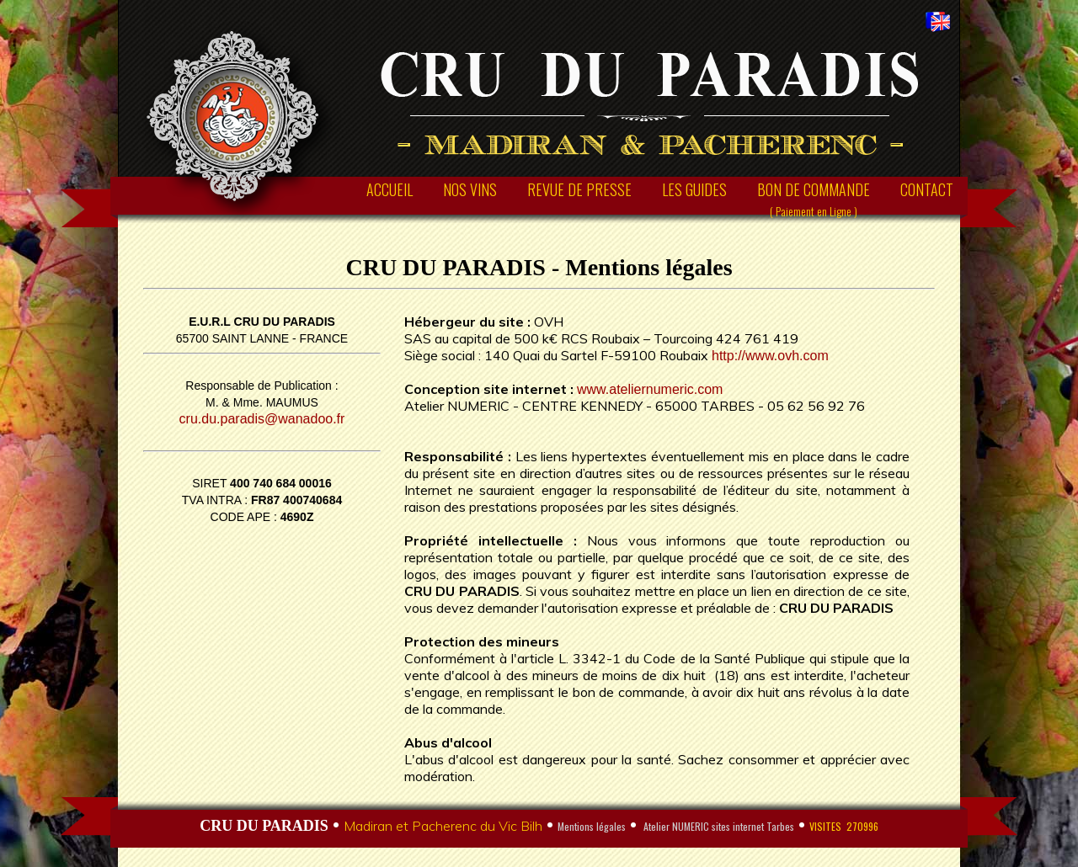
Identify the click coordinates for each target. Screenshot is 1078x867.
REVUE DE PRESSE (579, 189)
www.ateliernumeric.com (650, 389)
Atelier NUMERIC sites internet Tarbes (717, 826)
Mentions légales (592, 826)
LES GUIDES (694, 189)
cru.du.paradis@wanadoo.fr (262, 419)
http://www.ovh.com (770, 355)
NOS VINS (470, 189)
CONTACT (926, 189)
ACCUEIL (389, 189)
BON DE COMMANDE (813, 199)
